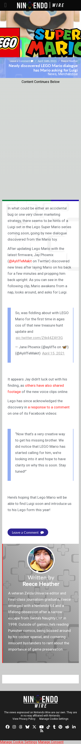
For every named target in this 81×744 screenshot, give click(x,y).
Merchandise (68, 74)
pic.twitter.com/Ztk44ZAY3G (39, 338)
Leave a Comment (21, 61)
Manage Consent (51, 742)
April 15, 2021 (53, 353)
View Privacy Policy (24, 718)
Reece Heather (69, 61)
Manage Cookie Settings (53, 718)
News (52, 74)
